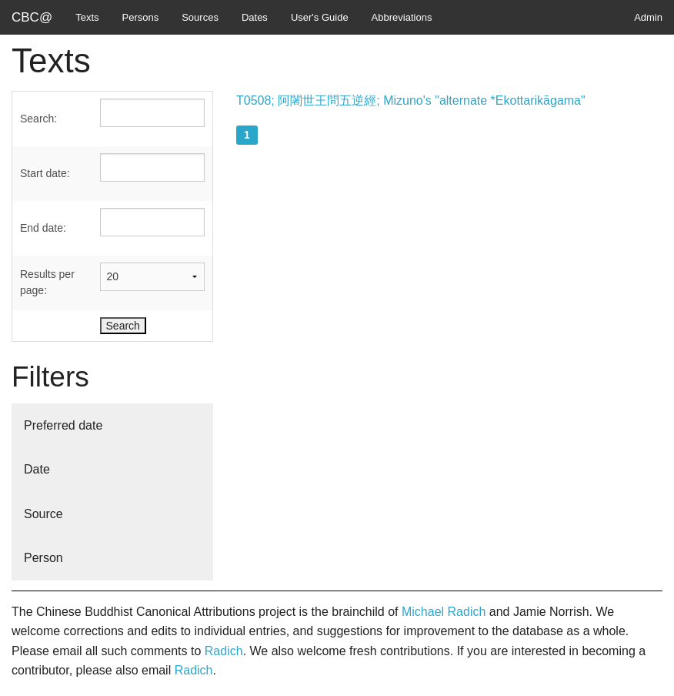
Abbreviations (402, 17)
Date (37, 469)
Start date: (45, 173)
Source (43, 513)
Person (43, 557)
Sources (200, 17)
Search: (38, 118)
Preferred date (63, 425)
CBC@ (32, 17)
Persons (140, 17)
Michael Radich (443, 611)
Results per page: (47, 282)
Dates (255, 17)
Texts (86, 17)
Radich (224, 651)
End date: (43, 228)
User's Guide (320, 17)
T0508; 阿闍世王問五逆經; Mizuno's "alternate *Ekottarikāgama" (411, 100)
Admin (648, 17)
